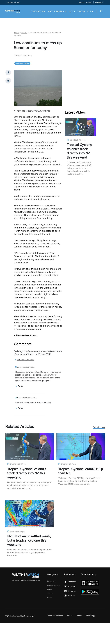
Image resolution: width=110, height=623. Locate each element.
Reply (19, 386)
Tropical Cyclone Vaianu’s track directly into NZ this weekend (79, 151)
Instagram (70, 591)
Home (16, 32)
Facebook (70, 582)
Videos (81, 11)
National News (22, 63)
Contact (89, 2)
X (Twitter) (70, 586)
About (81, 2)
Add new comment (24, 359)
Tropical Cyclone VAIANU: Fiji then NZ (80, 471)
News (72, 11)
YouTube (69, 596)
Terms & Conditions (55, 616)
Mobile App (99, 2)
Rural (90, 11)
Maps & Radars (57, 11)
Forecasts (38, 11)
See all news (99, 427)
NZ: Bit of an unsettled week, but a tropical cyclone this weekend (29, 540)
